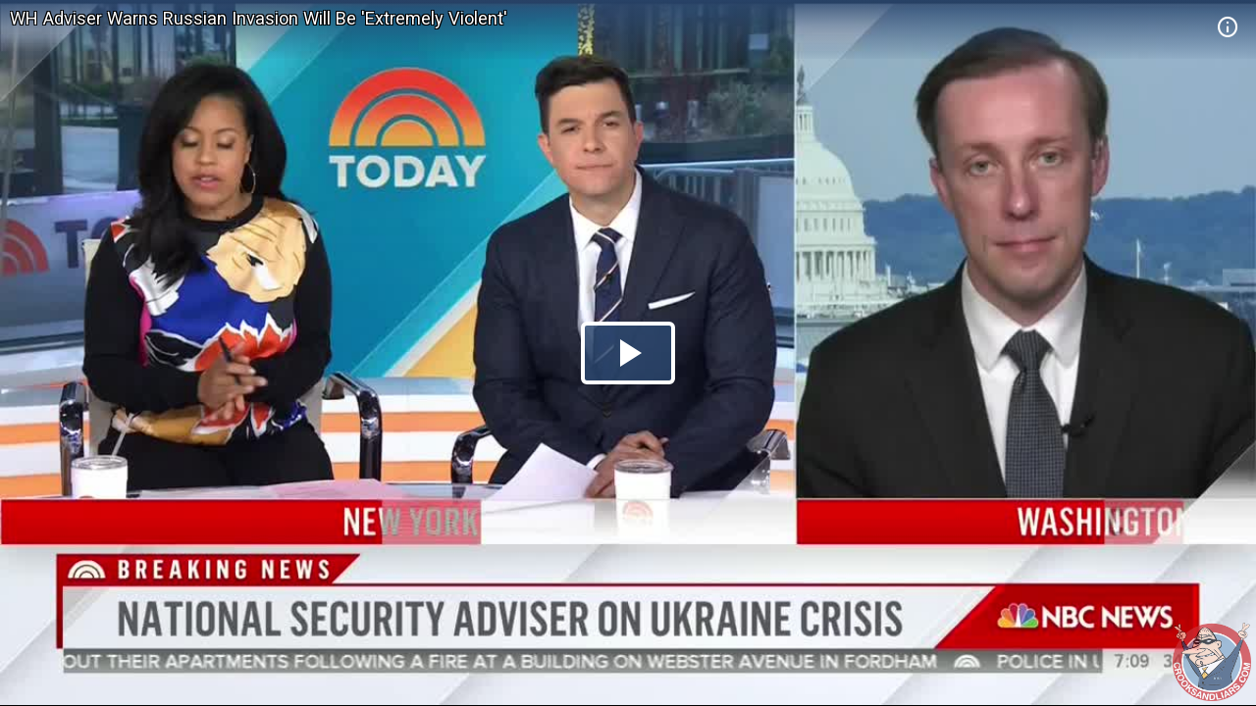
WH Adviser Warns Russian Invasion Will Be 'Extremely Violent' (258, 18)
